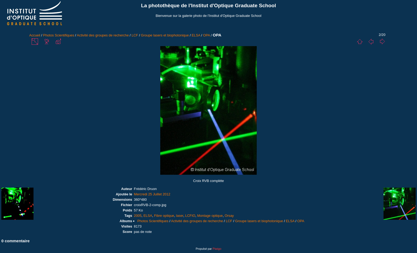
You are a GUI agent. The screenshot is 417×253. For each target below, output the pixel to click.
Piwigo (217, 248)
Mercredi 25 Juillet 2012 (152, 194)
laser (179, 216)
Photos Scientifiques (58, 35)
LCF (135, 35)
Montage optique (210, 216)
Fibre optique (164, 216)
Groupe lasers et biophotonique (165, 35)
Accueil (34, 35)
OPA (206, 35)
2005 (138, 216)
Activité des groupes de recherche (103, 35)
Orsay (229, 216)
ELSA (196, 35)
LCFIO (190, 216)
